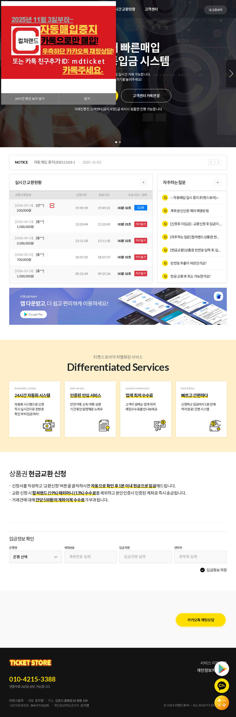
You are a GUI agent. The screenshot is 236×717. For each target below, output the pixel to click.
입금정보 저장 (217, 570)
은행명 (13, 548)
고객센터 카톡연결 (146, 95)
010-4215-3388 (32, 679)
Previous (211, 162)
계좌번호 (69, 548)
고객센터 (151, 9)
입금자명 (124, 548)
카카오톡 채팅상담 (200, 620)
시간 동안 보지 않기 (30, 99)
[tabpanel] (118, 73)
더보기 (143, 182)
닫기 (87, 99)
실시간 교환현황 (123, 9)
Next (231, 73)
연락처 (178, 548)
